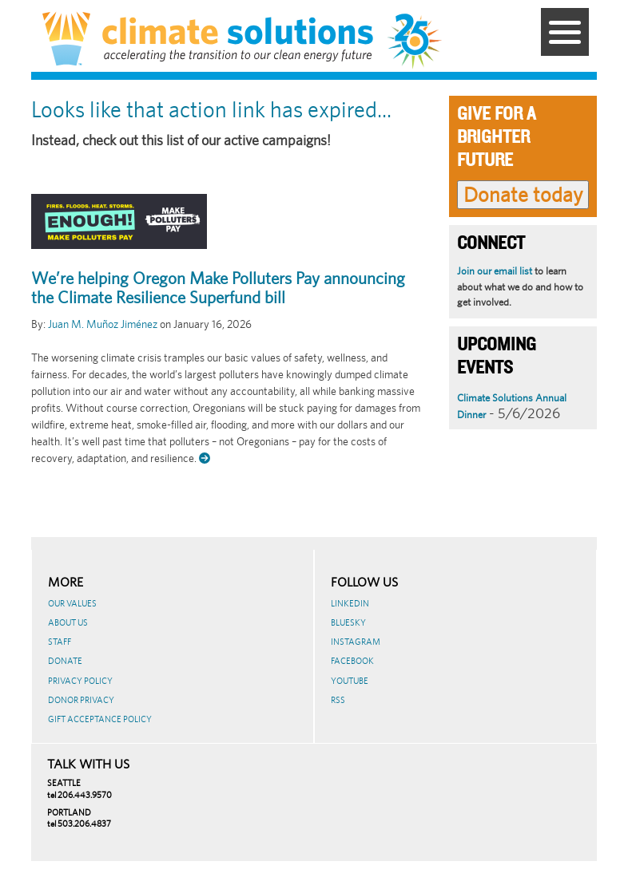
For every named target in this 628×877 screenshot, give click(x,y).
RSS (338, 700)
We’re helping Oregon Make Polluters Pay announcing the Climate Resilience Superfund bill (218, 288)
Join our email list (494, 271)
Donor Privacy (81, 700)
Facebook (352, 661)
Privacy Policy (80, 680)
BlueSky (348, 622)
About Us (68, 622)
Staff (59, 641)
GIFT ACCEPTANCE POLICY (100, 719)
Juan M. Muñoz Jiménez (102, 324)
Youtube (349, 680)
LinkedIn (350, 603)
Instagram (355, 641)
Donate (65, 661)
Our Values (72, 603)
